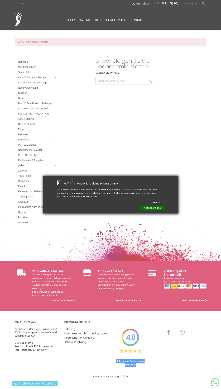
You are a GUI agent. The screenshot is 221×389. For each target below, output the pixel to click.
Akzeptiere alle (152, 208)
